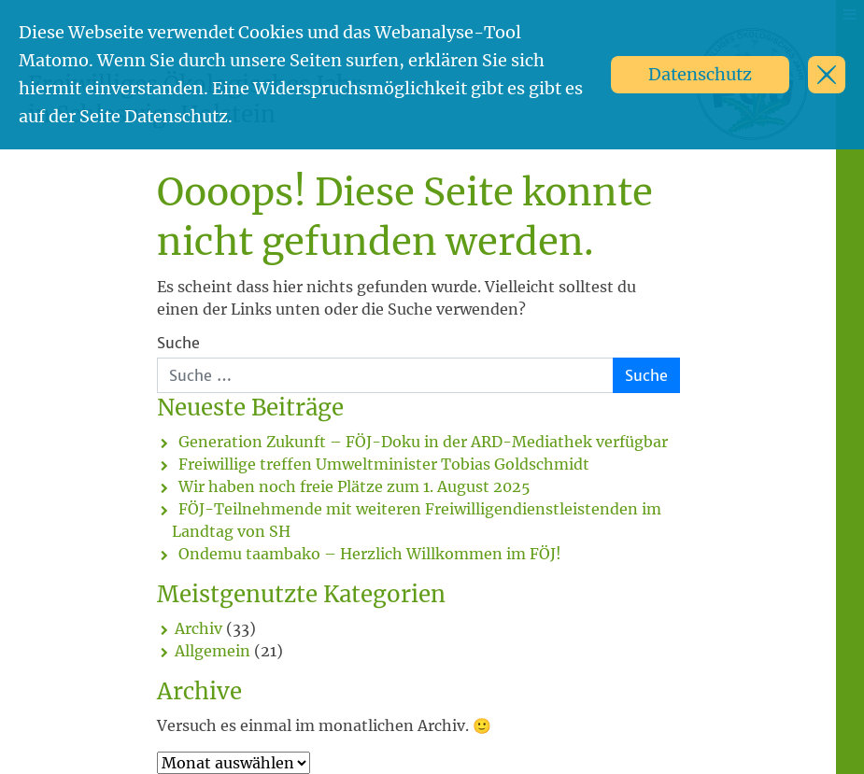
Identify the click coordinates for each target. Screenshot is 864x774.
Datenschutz (700, 74)
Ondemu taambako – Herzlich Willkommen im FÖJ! (369, 553)
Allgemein (212, 650)
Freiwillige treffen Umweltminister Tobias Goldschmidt (383, 464)
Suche (178, 342)
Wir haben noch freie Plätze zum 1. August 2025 (354, 486)
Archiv (198, 628)
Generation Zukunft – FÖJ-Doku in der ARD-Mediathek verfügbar (423, 441)
